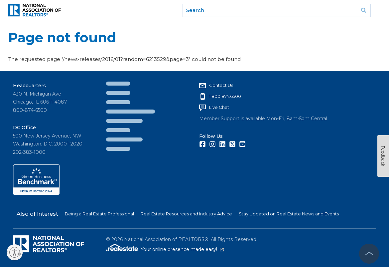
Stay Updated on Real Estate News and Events (289, 213)
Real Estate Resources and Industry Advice (186, 213)
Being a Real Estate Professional (99, 213)
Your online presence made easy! (182, 249)
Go (363, 10)
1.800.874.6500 (225, 96)
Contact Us (221, 85)
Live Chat (219, 107)
